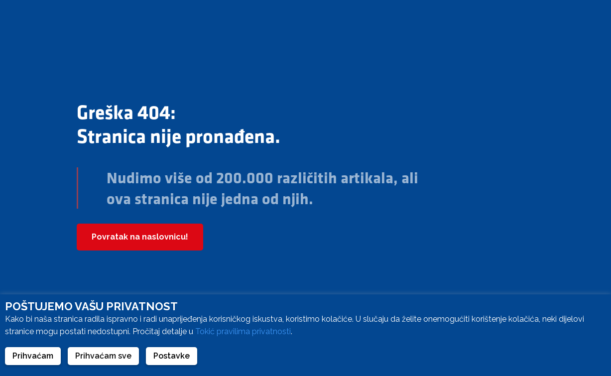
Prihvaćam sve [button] (103, 356)
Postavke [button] (171, 356)
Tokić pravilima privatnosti (243, 331)
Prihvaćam (32, 356)
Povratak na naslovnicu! (140, 237)
